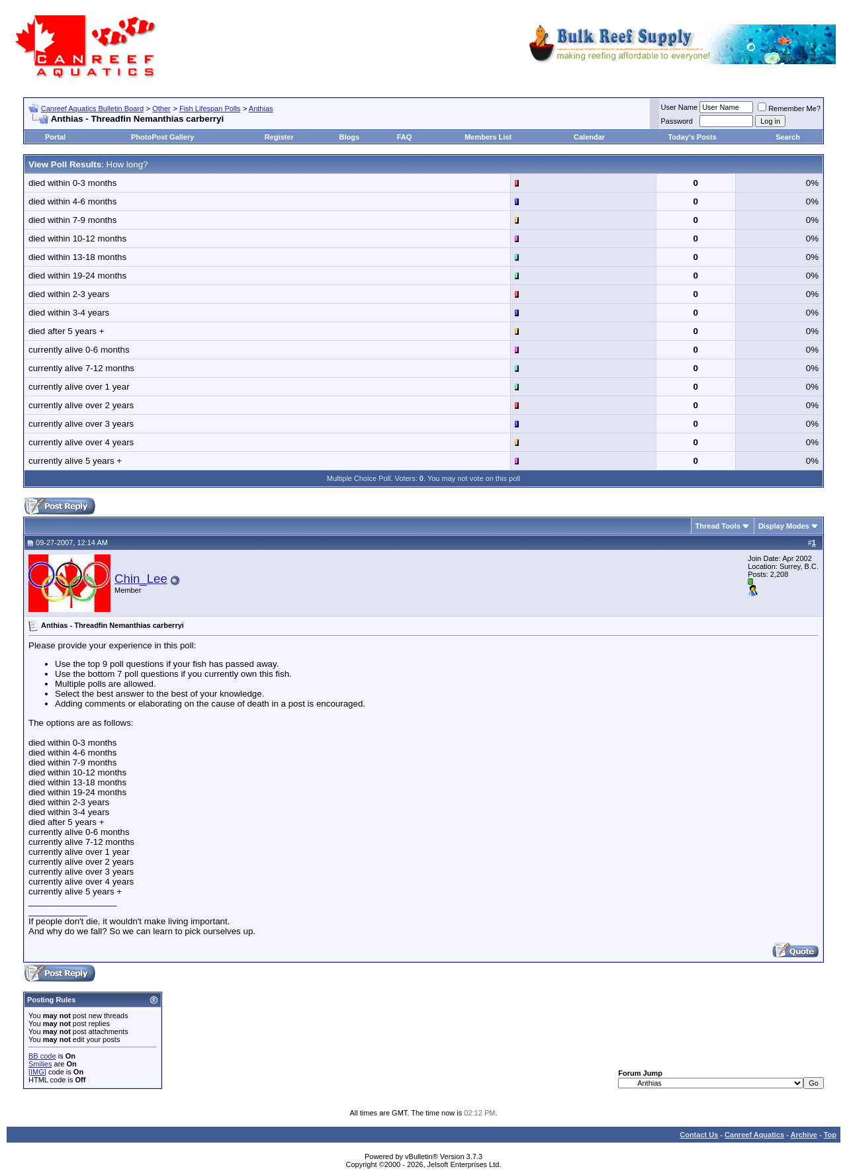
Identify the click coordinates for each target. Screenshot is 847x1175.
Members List (488, 137)
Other (161, 108)
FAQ (404, 137)
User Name (679, 107)
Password (677, 121)
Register (279, 137)
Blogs (349, 137)
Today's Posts (692, 137)
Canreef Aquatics (754, 1135)
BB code (42, 1056)
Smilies (40, 1064)
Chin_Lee (140, 579)
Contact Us (699, 1135)
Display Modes (783, 526)
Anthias (261, 108)
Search (788, 137)
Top (830, 1135)
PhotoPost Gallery (162, 137)
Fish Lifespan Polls (209, 108)
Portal (55, 137)
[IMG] (37, 1072)
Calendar (589, 137)
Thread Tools (717, 526)
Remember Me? (789, 108)
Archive (804, 1135)
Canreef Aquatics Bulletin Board (92, 108)
